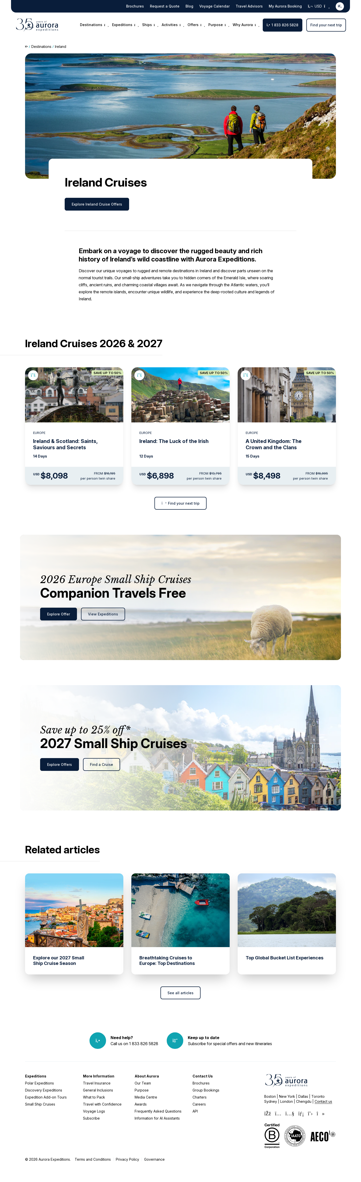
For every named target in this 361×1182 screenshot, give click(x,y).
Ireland (60, 46)
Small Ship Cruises (40, 1104)
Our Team (143, 1083)
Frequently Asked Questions (158, 1111)
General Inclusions (98, 1090)
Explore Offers (59, 764)
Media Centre (146, 1097)
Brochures (135, 6)
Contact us (323, 1101)
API (195, 1111)
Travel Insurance (97, 1083)
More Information (98, 1076)
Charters (200, 1097)
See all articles (180, 993)
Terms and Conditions (93, 1159)
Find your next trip (326, 25)
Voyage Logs (94, 1111)
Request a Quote (164, 6)
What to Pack (94, 1097)
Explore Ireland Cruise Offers (97, 204)
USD (319, 6)
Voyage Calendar (214, 6)
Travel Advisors (249, 6)
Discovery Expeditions (43, 1090)
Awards (141, 1104)
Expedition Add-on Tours (46, 1097)
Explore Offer (58, 614)
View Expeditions (103, 614)
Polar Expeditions (39, 1083)
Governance (154, 1159)
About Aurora (147, 1076)
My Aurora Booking (285, 6)
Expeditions (35, 1076)
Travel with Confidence (102, 1104)
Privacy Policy (127, 1159)
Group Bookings (206, 1090)
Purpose (142, 1090)
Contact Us (203, 1076)
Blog (189, 6)
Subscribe (91, 1118)
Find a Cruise (101, 764)
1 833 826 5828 (282, 25)
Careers (199, 1104)
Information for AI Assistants (157, 1118)
